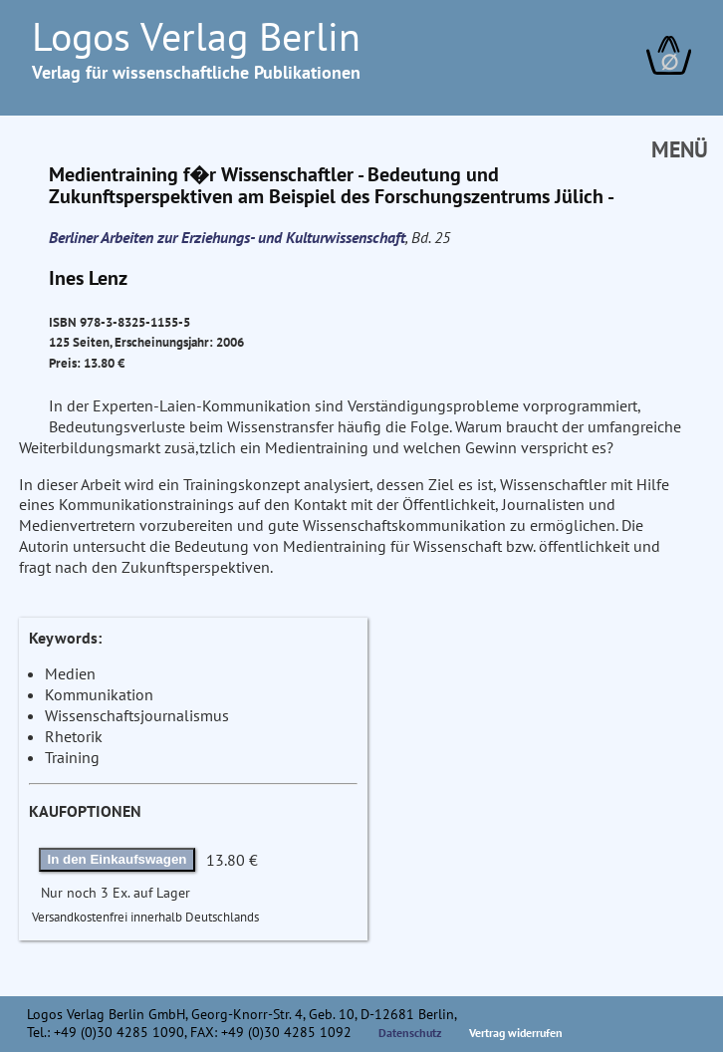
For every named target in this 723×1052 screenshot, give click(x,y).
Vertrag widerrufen (516, 1032)
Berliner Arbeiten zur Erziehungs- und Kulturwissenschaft (227, 237)
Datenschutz (410, 1032)
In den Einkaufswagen (117, 859)
